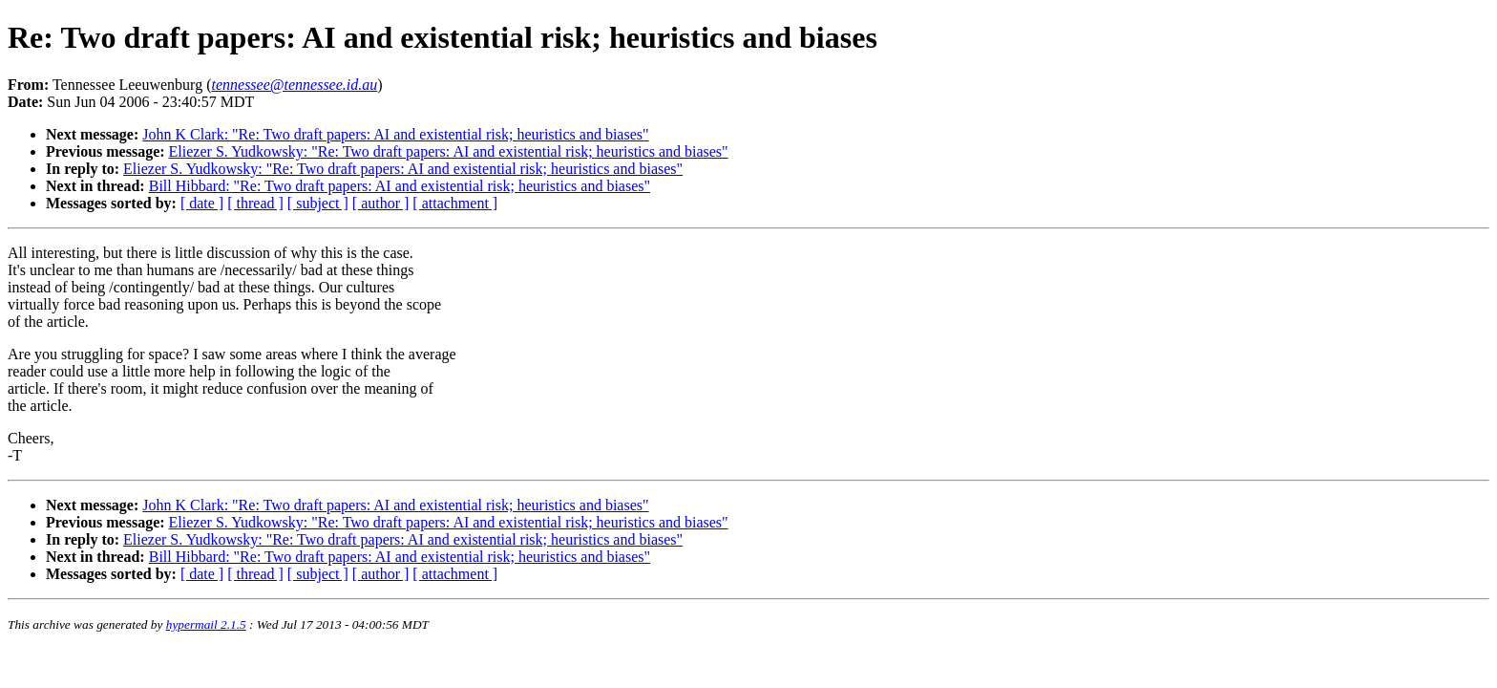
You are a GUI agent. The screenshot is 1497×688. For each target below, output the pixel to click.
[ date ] (201, 203)
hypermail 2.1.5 (206, 624)
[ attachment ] (454, 203)
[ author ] (381, 203)
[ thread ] (255, 203)
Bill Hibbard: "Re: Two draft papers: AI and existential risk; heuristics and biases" (399, 186)
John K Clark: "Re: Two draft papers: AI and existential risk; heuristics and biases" (395, 134)
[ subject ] (317, 203)
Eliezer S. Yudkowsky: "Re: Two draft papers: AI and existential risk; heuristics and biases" (448, 151)
